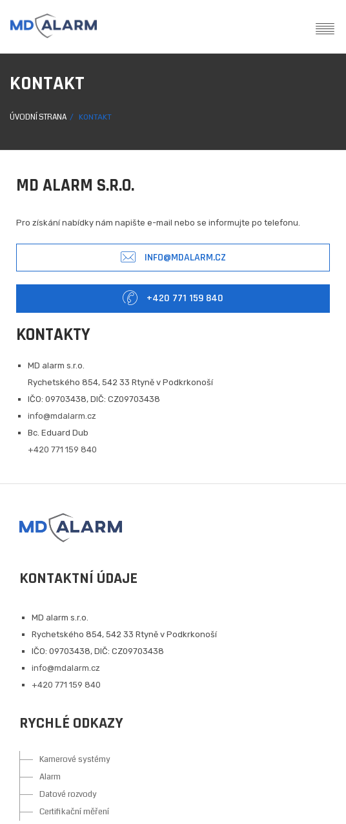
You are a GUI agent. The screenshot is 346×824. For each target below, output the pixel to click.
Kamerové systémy (74, 759)
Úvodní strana (38, 117)
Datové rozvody (68, 794)
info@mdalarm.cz (173, 257)
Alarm (50, 777)
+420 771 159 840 (173, 298)
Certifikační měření (74, 812)
